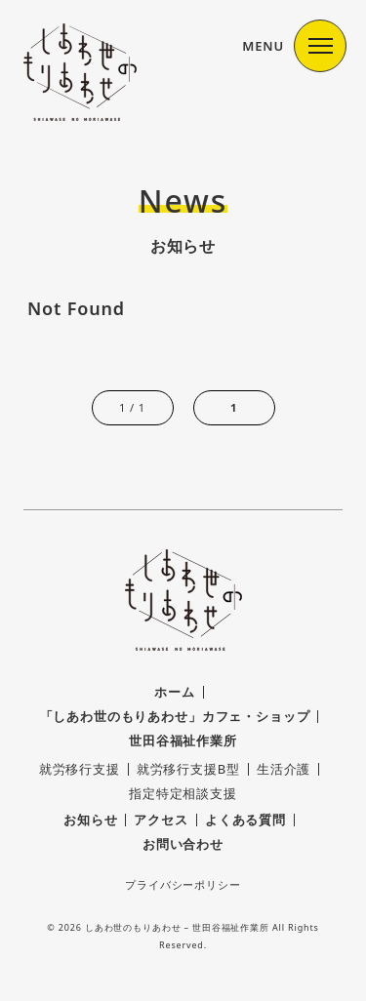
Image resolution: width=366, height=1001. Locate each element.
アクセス (160, 819)
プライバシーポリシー (182, 884)
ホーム (174, 692)
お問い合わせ (183, 844)
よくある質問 (245, 819)
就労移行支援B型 (188, 769)
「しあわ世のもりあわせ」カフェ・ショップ (175, 716)
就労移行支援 (79, 769)
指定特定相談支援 (183, 793)
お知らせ (90, 819)
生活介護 (283, 769)
